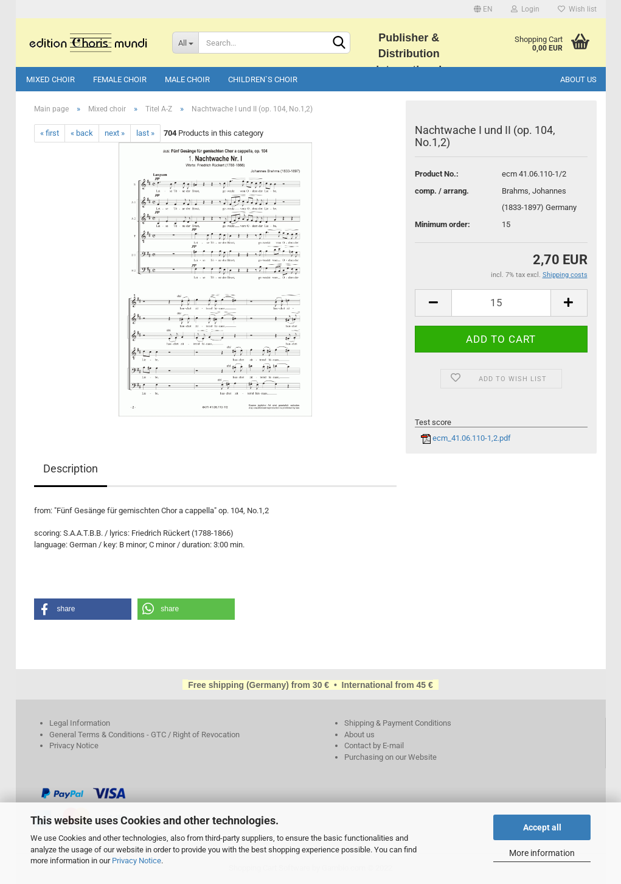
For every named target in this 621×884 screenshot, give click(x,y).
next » (115, 133)
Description (70, 468)
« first (49, 133)
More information (542, 853)
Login (525, 9)
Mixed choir (50, 79)
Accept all (542, 827)
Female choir (120, 79)
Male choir (187, 79)
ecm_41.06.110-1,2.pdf (466, 438)
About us (578, 79)
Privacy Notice (136, 860)
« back (82, 133)
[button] (82, 609)
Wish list (577, 9)
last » (145, 133)
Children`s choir (262, 79)
